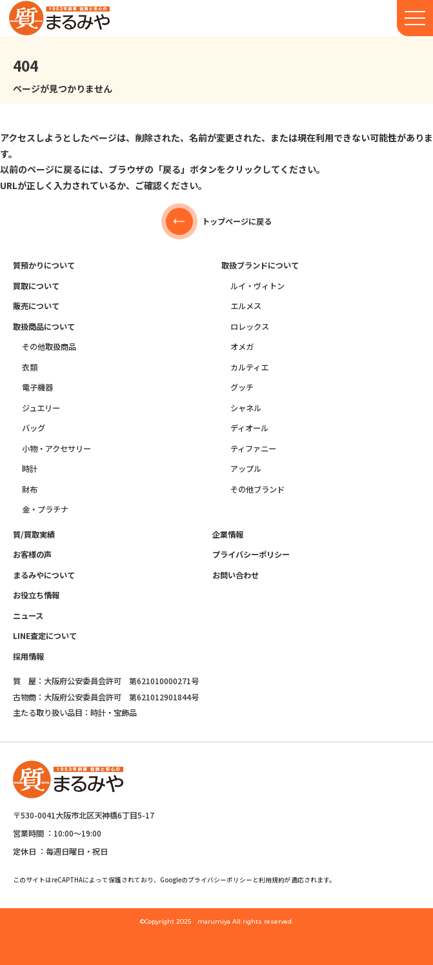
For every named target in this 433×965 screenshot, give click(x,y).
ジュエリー (41, 408)
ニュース (28, 616)
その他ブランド (257, 489)
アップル (245, 468)
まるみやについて (44, 575)
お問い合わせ (235, 575)
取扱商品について (44, 326)
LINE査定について (45, 636)
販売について (36, 306)
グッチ (242, 387)
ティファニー (253, 448)
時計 (29, 468)
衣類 (29, 367)
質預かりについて (44, 265)
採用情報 (28, 656)
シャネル (245, 408)
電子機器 (37, 387)
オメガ (242, 346)
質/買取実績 (34, 534)
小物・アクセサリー (56, 448)
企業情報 (227, 534)
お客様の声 (32, 554)
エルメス (245, 306)
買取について (36, 286)
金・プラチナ (45, 509)
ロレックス (249, 326)
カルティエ (249, 367)
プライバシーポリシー (251, 554)
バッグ (33, 428)
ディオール (249, 428)
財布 (29, 489)
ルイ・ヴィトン (257, 286)
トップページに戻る (216, 221)
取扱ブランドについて (260, 265)
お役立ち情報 (36, 595)
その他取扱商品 (49, 346)
